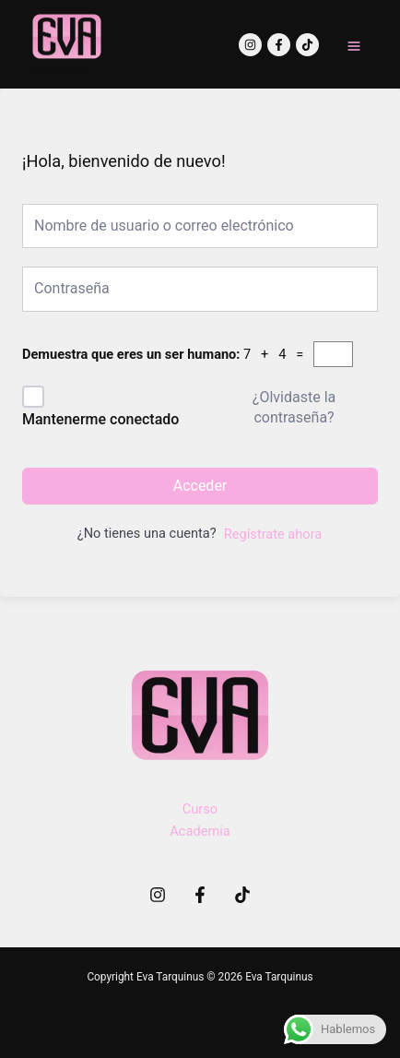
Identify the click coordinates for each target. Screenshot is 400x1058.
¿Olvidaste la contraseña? (294, 407)
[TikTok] (307, 44)
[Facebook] (278, 44)
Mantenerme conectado (100, 419)
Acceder (200, 485)
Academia (199, 831)
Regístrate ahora (273, 534)
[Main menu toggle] (354, 46)
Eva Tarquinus (61, 70)
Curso (200, 809)
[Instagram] (250, 44)
